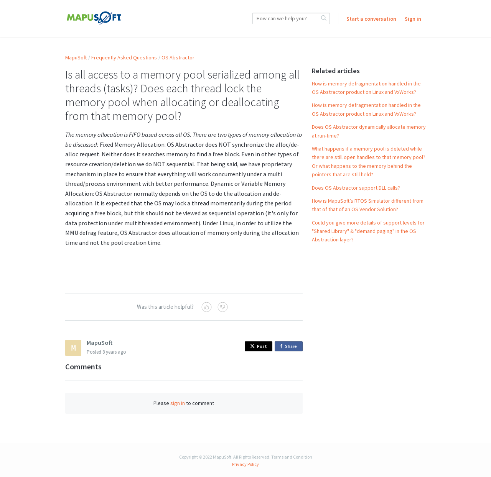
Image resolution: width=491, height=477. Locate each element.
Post (258, 346)
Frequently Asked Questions (124, 57)
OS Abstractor (177, 57)
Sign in (413, 18)
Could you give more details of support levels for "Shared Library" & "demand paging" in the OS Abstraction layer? (368, 231)
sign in (177, 403)
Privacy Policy (245, 464)
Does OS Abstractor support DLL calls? (356, 187)
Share (290, 346)
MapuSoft (76, 57)
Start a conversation (371, 18)
